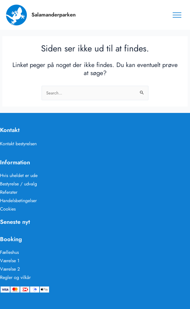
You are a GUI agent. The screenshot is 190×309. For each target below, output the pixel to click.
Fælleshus (9, 252)
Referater (8, 192)
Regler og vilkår (15, 277)
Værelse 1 (9, 260)
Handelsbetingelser (18, 200)
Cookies (8, 209)
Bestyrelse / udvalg (18, 183)
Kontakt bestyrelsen (18, 143)
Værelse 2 (10, 269)
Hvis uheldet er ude (19, 175)
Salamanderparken (53, 14)
